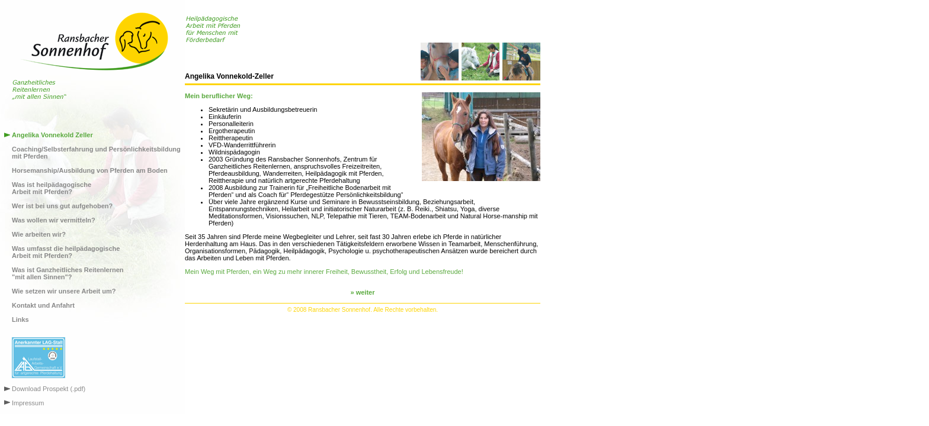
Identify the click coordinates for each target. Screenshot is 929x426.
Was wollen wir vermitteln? (53, 220)
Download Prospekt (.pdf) (48, 388)
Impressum (28, 402)
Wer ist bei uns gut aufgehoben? (62, 205)
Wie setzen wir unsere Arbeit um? (64, 291)
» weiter (363, 292)
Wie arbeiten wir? (39, 234)
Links (20, 319)
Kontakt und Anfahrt (43, 305)
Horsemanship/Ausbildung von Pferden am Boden (90, 170)
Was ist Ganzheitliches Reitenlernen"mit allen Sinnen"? (67, 273)
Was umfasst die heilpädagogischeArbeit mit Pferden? (66, 252)
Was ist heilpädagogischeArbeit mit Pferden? (51, 188)
